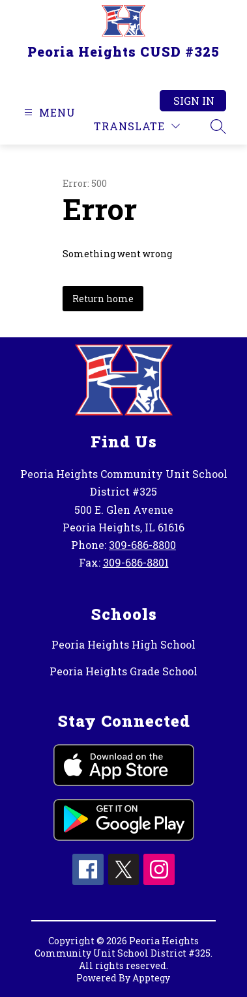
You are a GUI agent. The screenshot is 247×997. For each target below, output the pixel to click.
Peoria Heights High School (123, 644)
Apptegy (151, 978)
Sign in (193, 100)
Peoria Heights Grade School (123, 671)
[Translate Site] (137, 126)
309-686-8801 (136, 562)
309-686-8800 (142, 545)
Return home (103, 298)
